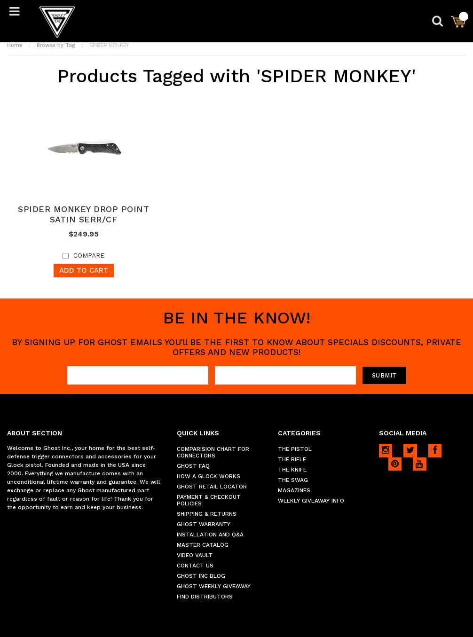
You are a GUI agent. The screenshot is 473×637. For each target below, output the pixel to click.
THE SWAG (293, 480)
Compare (88, 255)
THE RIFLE (292, 459)
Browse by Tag (56, 45)
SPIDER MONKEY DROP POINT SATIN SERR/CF (83, 214)
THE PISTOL (295, 449)
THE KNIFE (292, 469)
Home (15, 45)
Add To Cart (83, 270)
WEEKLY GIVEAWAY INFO (311, 500)
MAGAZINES (294, 490)
